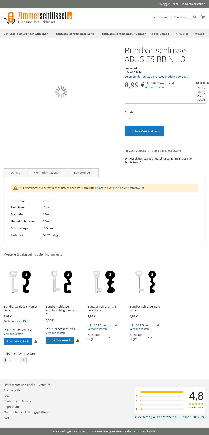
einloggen (100, 188)
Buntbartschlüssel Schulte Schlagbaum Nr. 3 (61, 310)
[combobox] (174, 17)
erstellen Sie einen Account (128, 188)
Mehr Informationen (47, 172)
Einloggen (164, 4)
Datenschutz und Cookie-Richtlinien (27, 385)
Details (15, 172)
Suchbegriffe (12, 390)
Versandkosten (154, 87)
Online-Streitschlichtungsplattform (26, 412)
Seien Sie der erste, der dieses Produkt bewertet (156, 76)
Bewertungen (83, 172)
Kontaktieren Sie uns (17, 401)
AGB (6, 417)
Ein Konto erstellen (192, 4)
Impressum (11, 407)
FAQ (6, 396)
